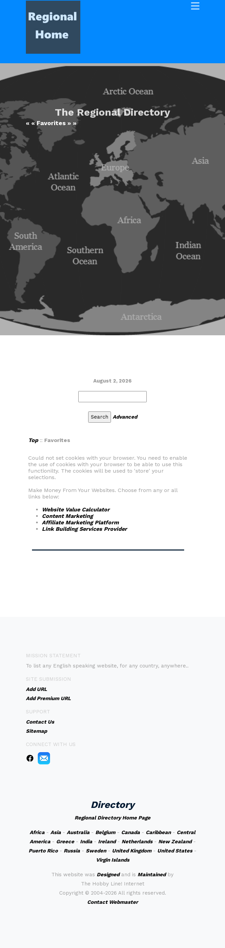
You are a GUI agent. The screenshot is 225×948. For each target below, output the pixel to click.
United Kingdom (131, 851)
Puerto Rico (43, 851)
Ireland (107, 842)
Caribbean (158, 832)
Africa (37, 832)
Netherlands (137, 842)
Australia (78, 832)
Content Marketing (67, 516)
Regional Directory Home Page (112, 818)
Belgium (105, 832)
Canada (130, 832)
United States (174, 851)
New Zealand (175, 842)
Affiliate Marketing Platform (80, 522)
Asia (55, 832)
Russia (72, 851)
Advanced (125, 417)
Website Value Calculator (76, 509)
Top (33, 440)
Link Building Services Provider (84, 529)
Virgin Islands (112, 860)
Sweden (96, 851)
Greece (65, 842)
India (86, 842)
